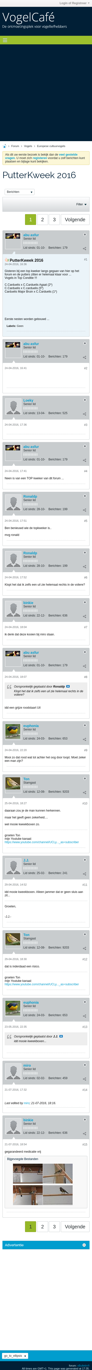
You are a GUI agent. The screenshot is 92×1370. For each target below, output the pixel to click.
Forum (15, 146)
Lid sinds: (29, 247)
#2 (85, 368)
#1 (85, 259)
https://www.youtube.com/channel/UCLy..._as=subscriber (42, 842)
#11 (84, 885)
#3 (85, 425)
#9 (85, 750)
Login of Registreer (75, 3)
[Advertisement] (46, 93)
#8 (85, 677)
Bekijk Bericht (68, 686)
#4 (85, 471)
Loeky (28, 400)
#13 (84, 1027)
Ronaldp (30, 496)
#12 (84, 959)
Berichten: (55, 247)
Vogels (28, 146)
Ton (26, 779)
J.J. (26, 860)
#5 (85, 521)
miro (27, 1065)
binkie (28, 603)
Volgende (75, 219)
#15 (84, 1144)
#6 (85, 577)
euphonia (31, 726)
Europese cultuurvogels (51, 146)
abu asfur (31, 235)
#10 (84, 803)
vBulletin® (83, 1365)
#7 (85, 627)
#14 (84, 1090)
